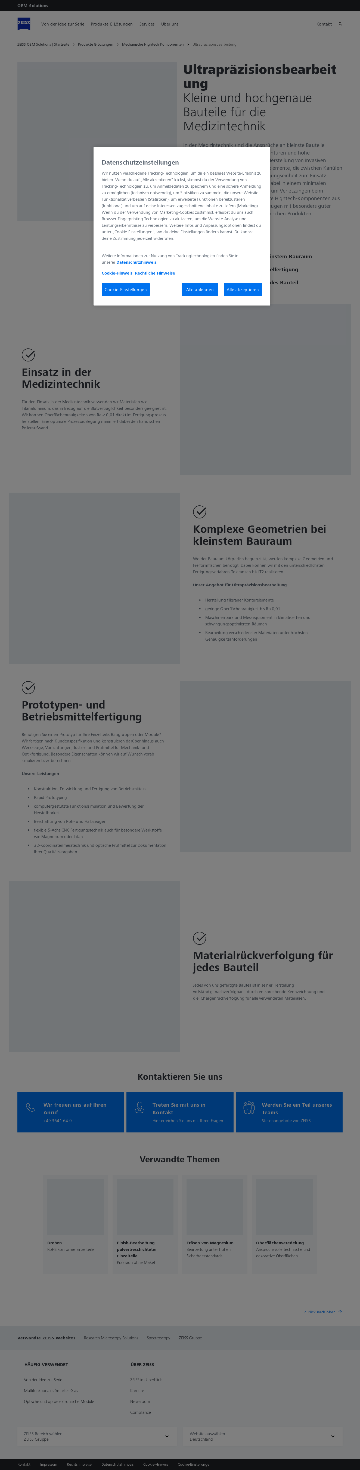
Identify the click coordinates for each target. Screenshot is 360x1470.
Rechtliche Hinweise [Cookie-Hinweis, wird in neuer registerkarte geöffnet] (155, 273)
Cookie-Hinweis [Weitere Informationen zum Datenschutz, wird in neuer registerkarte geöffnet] (117, 273)
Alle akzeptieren (243, 289)
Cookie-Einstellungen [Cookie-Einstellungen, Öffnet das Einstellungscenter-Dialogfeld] (126, 289)
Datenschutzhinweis (136, 262)
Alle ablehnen (200, 289)
